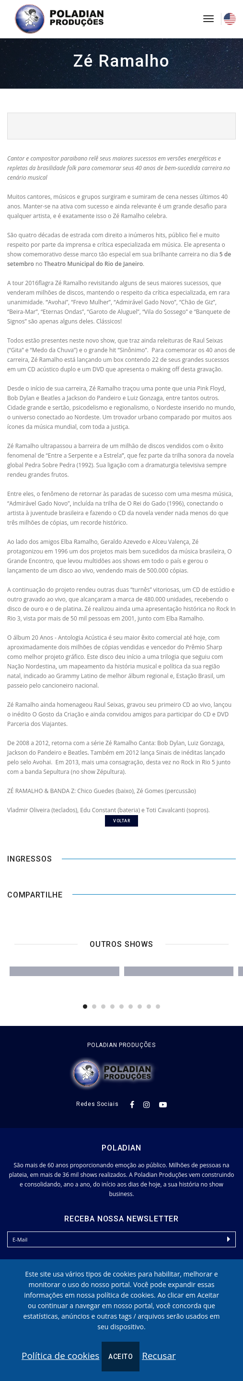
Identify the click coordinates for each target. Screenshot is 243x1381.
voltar (121, 820)
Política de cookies (60, 1355)
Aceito (120, 1356)
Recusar (159, 1355)
